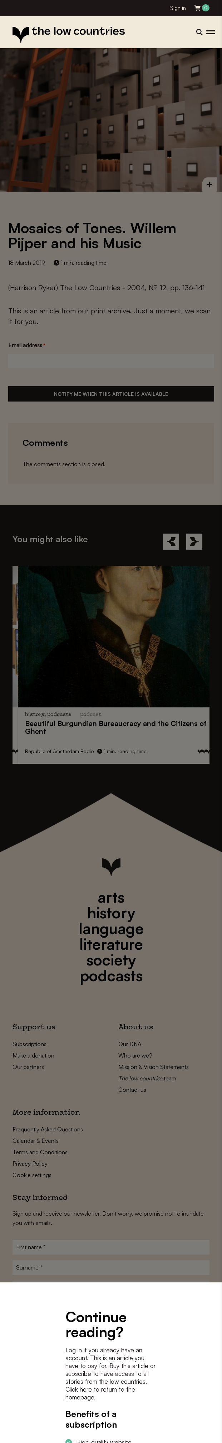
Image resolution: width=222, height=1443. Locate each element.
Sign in (178, 8)
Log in (73, 1350)
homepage (79, 1397)
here (86, 1389)
